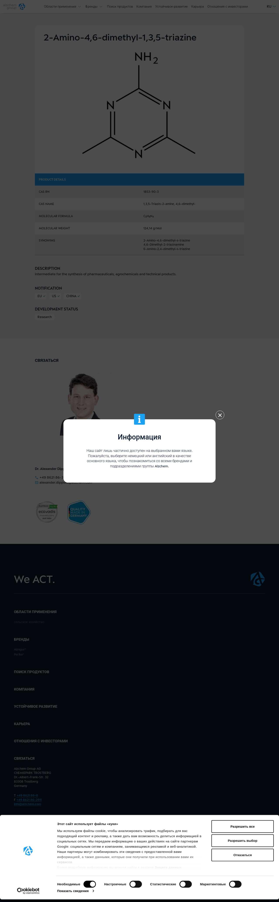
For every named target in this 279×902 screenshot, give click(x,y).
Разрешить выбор (242, 843)
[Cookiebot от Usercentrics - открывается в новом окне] (28, 893)
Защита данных (168, 870)
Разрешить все (242, 829)
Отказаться (242, 857)
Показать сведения (73, 893)
